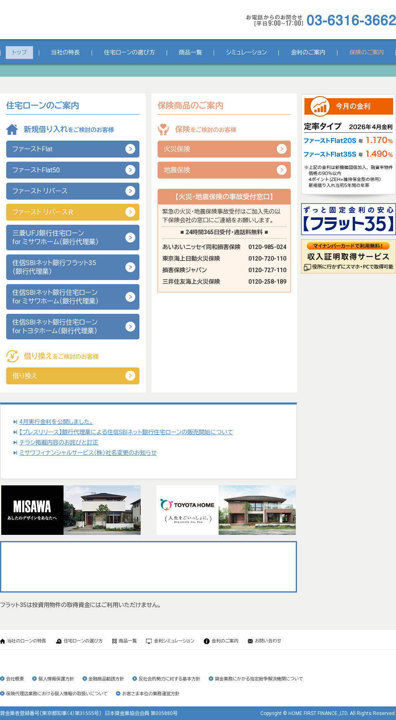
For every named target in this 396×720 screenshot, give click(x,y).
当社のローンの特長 (23, 641)
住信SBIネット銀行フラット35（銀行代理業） (54, 267)
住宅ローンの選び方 (129, 52)
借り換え (25, 376)
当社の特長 (65, 52)
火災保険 (177, 149)
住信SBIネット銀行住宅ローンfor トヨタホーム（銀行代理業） (54, 326)
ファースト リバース (40, 191)
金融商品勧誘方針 (106, 679)
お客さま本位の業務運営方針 (150, 693)
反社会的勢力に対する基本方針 (169, 679)
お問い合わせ (264, 641)
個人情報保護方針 (56, 679)
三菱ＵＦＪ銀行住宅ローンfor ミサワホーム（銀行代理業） (55, 237)
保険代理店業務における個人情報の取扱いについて (57, 693)
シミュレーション (246, 52)
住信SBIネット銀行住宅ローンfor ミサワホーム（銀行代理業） (55, 297)
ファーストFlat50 (36, 170)
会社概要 (15, 679)
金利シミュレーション (170, 641)
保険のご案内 (366, 52)
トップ (19, 52)
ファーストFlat (32, 149)
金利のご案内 (308, 52)
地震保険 (177, 170)
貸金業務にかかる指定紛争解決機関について (259, 679)
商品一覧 (190, 52)
